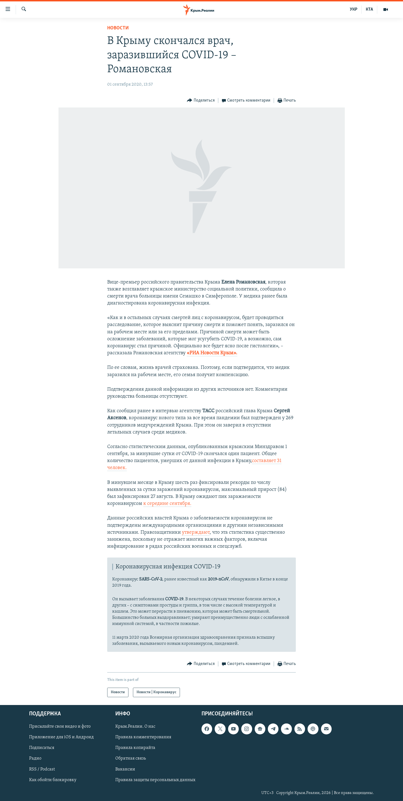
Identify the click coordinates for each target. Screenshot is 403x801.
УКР (353, 9)
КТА (369, 9)
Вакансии (125, 769)
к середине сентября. (167, 503)
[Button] (201, 100)
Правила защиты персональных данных (155, 780)
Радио (35, 758)
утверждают (196, 532)
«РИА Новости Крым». (212, 353)
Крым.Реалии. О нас (135, 727)
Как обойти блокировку (52, 780)
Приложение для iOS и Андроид (61, 737)
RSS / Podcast (42, 769)
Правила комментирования (143, 737)
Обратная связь (130, 758)
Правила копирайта (135, 748)
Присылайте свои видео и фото (60, 727)
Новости (118, 28)
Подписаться (41, 748)
